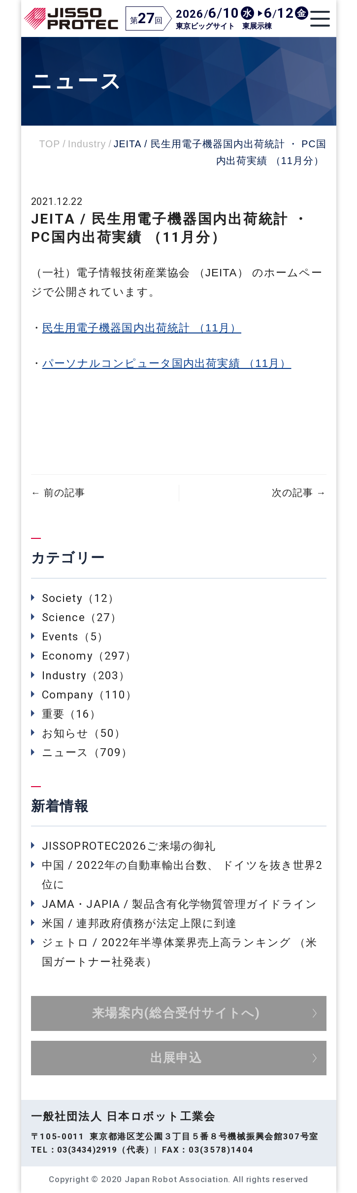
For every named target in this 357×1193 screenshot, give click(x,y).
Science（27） (82, 617)
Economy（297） (89, 655)
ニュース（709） (87, 752)
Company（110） (89, 694)
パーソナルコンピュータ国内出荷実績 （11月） (167, 363)
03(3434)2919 (87, 1150)
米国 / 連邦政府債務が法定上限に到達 (139, 923)
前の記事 (58, 492)
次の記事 (299, 492)
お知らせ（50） (84, 733)
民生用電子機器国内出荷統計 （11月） (141, 328)
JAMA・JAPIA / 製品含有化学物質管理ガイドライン (179, 903)
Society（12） (80, 598)
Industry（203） (86, 675)
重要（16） (71, 713)
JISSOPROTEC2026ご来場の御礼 (129, 845)
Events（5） (75, 636)
